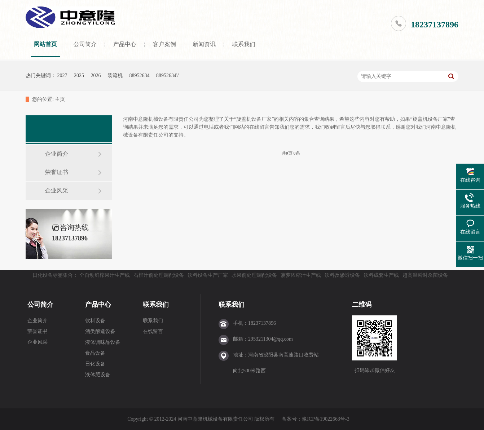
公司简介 (85, 44)
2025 (79, 75)
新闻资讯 (204, 44)
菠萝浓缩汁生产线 (301, 275)
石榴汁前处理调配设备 (158, 275)
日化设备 (95, 364)
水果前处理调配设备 (254, 275)
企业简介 (56, 154)
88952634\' (167, 75)
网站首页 (45, 44)
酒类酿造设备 (100, 331)
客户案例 (164, 44)
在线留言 (153, 331)
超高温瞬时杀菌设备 (425, 275)
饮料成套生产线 (381, 275)
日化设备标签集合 (52, 275)
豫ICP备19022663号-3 (325, 419)
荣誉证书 (56, 172)
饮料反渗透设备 (342, 275)
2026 (96, 75)
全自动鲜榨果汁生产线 (104, 275)
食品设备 (95, 353)
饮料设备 (95, 320)
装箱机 (115, 75)
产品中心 (124, 44)
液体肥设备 (97, 374)
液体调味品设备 (102, 342)
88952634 (139, 75)
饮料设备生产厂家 (208, 275)
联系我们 (243, 44)
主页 (60, 99)
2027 (62, 75)
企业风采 (56, 190)
